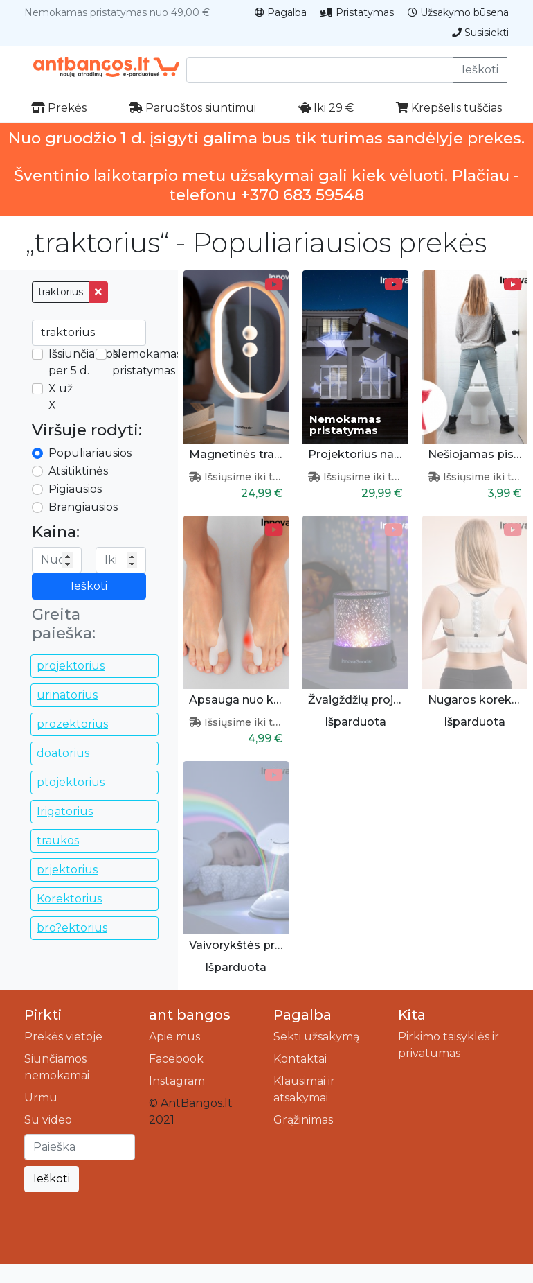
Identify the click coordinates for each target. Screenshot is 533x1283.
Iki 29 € (326, 107)
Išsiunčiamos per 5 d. (83, 362)
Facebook (176, 1058)
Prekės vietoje (63, 1036)
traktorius (60, 292)
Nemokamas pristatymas (146, 362)
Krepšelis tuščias (449, 107)
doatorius (63, 753)
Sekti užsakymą (316, 1036)
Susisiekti (480, 32)
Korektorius (69, 898)
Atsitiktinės (78, 471)
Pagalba (281, 12)
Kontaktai (300, 1058)
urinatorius (67, 694)
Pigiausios (75, 489)
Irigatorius (65, 811)
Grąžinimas (303, 1119)
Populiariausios (90, 453)
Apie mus (174, 1036)
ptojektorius (71, 782)
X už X (60, 397)
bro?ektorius (72, 927)
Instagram (177, 1081)
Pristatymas (357, 12)
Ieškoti (480, 69)
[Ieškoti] (79, 1147)
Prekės (59, 107)
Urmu (40, 1097)
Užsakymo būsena (458, 12)
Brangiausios (83, 507)
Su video (48, 1119)
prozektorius (72, 724)
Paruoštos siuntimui (192, 107)
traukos (58, 840)
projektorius (71, 665)
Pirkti (43, 1014)
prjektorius (67, 869)
